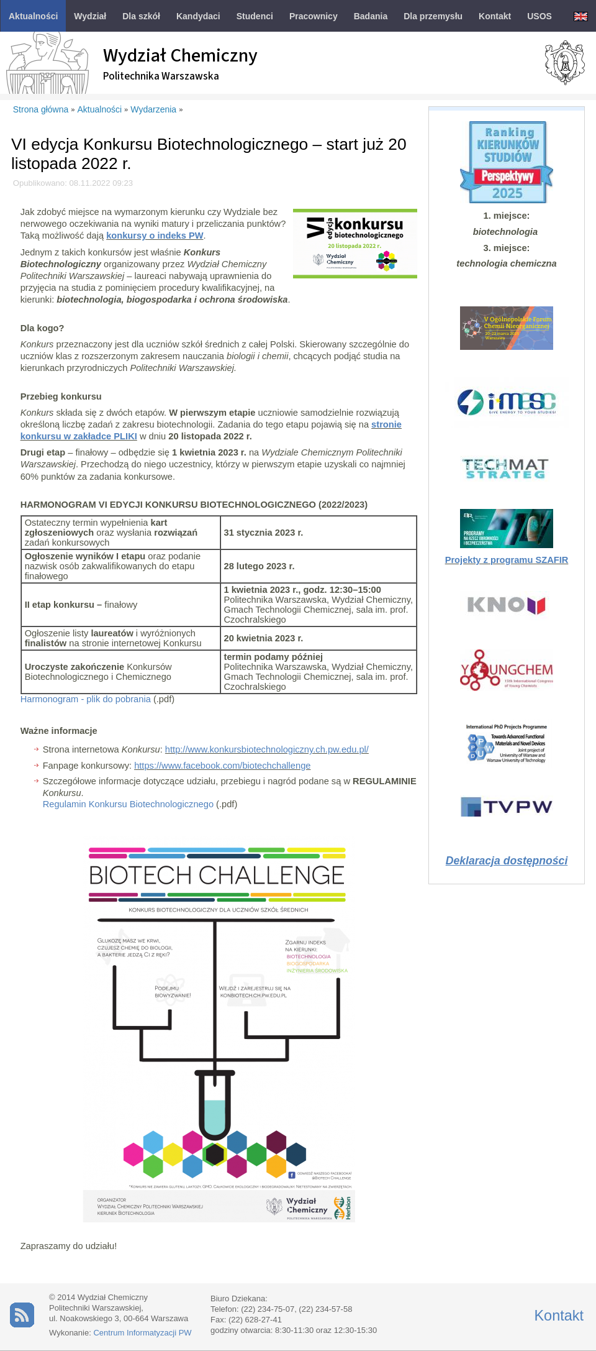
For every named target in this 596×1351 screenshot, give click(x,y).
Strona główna (41, 109)
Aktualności (100, 109)
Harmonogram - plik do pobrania (85, 699)
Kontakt (559, 1315)
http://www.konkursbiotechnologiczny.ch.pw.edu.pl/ (267, 749)
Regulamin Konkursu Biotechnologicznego (128, 804)
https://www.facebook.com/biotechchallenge (222, 766)
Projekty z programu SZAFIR (507, 560)
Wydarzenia (153, 109)
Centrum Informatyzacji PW (142, 1332)
